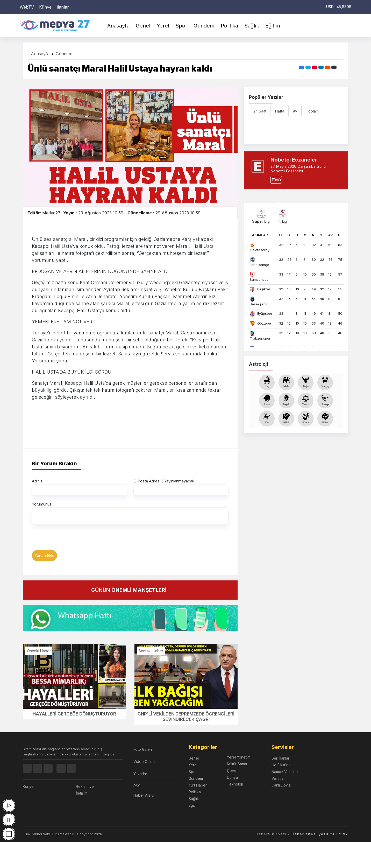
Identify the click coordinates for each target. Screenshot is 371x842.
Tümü (276, 180)
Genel (143, 26)
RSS (136, 786)
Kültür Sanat (237, 764)
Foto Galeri (142, 749)
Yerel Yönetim (238, 757)
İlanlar (63, 7)
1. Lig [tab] (283, 216)
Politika (229, 26)
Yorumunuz (42, 504)
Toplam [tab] (312, 111)
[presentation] (71, 540)
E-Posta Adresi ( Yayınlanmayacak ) (165, 481)
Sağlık (251, 26)
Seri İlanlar (280, 758)
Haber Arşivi (143, 795)
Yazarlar (140, 773)
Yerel (162, 26)
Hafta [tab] (279, 111)
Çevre (232, 770)
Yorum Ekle (44, 555)
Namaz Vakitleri (285, 771)
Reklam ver (85, 786)
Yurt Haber (198, 785)
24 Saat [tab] (259, 111)
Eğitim (272, 26)
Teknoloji (235, 784)
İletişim (81, 793)
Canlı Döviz (281, 785)
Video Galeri (144, 761)
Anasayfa (118, 26)
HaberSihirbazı (271, 834)
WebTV (27, 7)
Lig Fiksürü (281, 765)
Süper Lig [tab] (261, 216)
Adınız (37, 481)
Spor (181, 26)
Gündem (204, 26)
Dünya (232, 777)
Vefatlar (278, 778)
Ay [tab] (295, 111)
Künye (45, 7)
